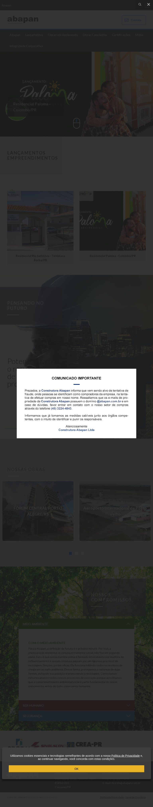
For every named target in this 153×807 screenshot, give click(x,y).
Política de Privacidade (125, 755)
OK (76, 768)
